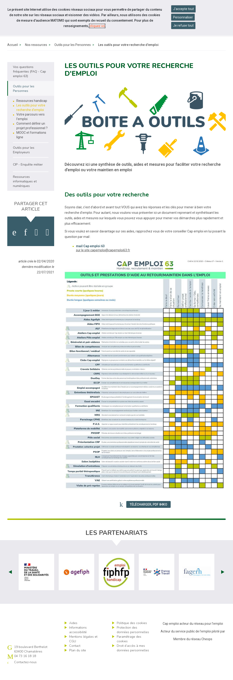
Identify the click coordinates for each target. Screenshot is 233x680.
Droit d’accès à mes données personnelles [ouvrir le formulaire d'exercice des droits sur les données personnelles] (133, 658)
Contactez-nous (25, 672)
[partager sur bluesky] (47, 243)
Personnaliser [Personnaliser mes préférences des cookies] (183, 17)
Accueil (12, 55)
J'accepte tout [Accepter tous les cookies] (183, 9)
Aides (73, 633)
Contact (74, 656)
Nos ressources (36, 55)
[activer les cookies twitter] (37, 243)
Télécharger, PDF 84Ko (148, 515)
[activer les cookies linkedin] (25, 243)
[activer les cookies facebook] (14, 243)
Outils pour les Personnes (72, 55)
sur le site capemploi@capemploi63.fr (103, 260)
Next (222, 582)
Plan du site (77, 661)
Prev (10, 582)
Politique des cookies (132, 633)
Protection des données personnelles (133, 640)
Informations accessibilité (78, 640)
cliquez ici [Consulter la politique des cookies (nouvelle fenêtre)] (97, 26)
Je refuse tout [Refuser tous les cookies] (183, 25)
